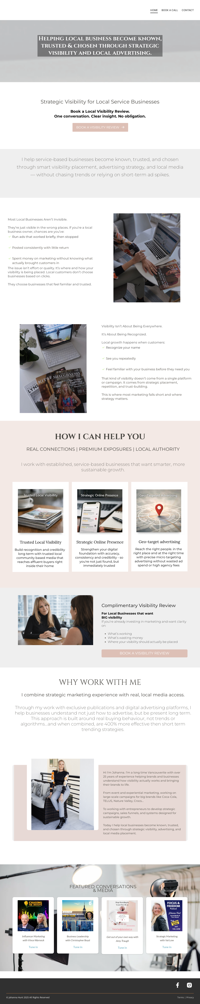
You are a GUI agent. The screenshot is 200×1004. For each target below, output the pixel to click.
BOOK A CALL (170, 10)
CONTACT (188, 10)
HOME (154, 10)
